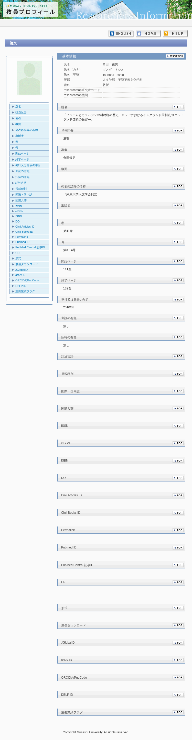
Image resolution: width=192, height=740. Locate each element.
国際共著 (21, 200)
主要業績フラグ (25, 291)
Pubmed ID (22, 241)
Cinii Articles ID (24, 226)
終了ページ (22, 159)
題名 (18, 106)
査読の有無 (22, 171)
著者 (18, 118)
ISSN (18, 206)
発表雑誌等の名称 (26, 129)
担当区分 (21, 112)
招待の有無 (22, 176)
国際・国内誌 (23, 194)
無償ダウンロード (26, 264)
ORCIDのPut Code (27, 280)
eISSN (19, 211)
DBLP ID (20, 285)
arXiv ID (20, 274)
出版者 (19, 135)
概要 (18, 124)
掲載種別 (21, 188)
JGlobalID (21, 269)
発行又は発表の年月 (28, 165)
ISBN (18, 216)
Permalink (21, 236)
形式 (18, 258)
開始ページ (22, 153)
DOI (17, 221)
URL (18, 252)
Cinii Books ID (24, 231)
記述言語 (21, 182)
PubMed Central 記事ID (30, 247)
